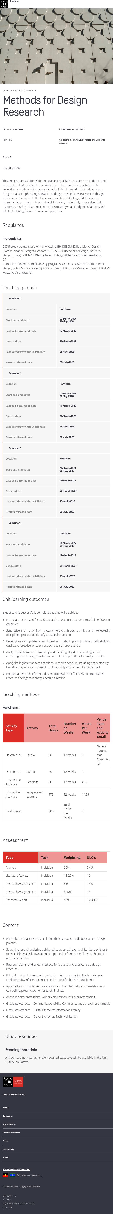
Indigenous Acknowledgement (16, 1169)
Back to (7, 157)
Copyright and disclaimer (30, 1186)
